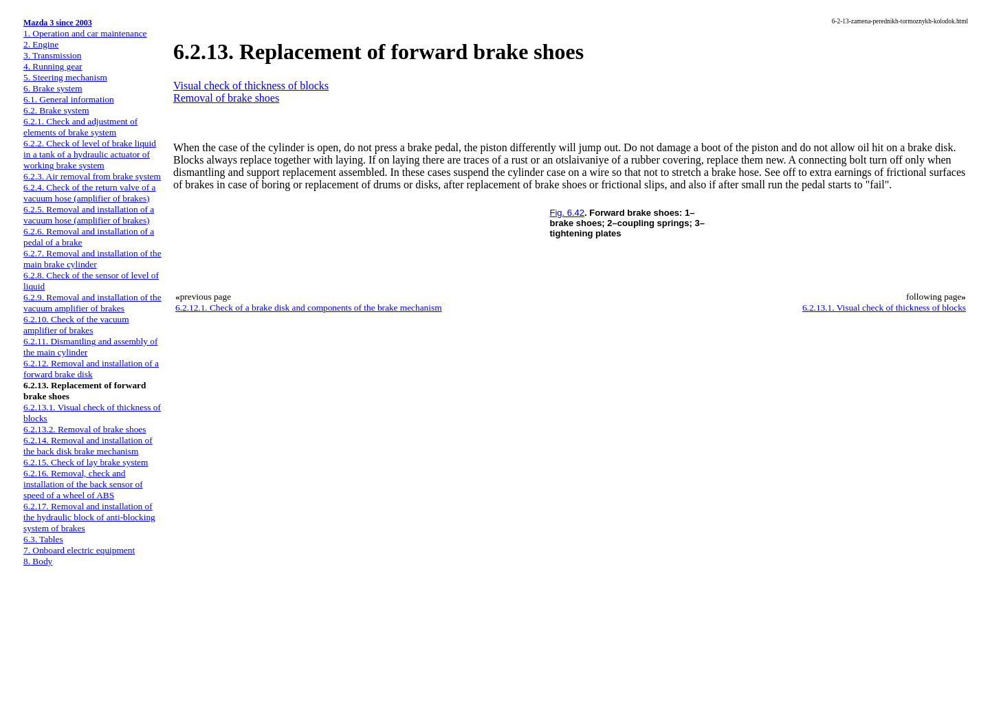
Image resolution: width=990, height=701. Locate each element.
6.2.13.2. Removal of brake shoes (84, 429)
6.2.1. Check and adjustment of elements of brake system (80, 126)
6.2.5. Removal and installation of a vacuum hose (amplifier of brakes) (88, 214)
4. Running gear (52, 66)
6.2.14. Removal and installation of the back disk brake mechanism (88, 445)
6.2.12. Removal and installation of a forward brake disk (91, 368)
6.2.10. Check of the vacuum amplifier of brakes (76, 324)
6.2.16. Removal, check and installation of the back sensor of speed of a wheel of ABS (83, 484)
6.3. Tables (43, 539)
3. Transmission (52, 55)
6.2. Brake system (56, 110)
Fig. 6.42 (567, 213)
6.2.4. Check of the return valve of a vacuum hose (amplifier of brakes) (89, 192)
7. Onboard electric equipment (79, 550)
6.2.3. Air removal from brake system (92, 176)
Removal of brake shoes (226, 98)
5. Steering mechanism (65, 77)
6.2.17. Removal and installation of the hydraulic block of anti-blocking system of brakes (89, 517)
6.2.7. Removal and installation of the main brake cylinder (92, 258)
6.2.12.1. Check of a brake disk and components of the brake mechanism (308, 307)
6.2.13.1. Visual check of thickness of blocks (884, 307)
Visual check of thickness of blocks (251, 85)
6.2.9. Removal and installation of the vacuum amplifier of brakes (92, 302)
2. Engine (40, 44)
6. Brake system (52, 88)
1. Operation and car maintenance (84, 33)
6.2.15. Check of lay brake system (85, 462)
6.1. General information (68, 99)
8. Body (37, 561)
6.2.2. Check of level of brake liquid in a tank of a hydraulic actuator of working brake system (89, 154)
